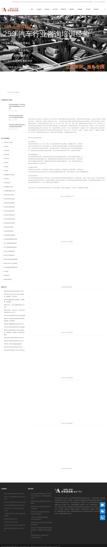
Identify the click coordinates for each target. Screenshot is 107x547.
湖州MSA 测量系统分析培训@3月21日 (14, 324)
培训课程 (80, 9)
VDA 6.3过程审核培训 (9, 251)
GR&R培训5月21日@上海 (10, 522)
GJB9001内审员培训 (9, 203)
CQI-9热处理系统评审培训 (10, 239)
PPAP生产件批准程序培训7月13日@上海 (14, 502)
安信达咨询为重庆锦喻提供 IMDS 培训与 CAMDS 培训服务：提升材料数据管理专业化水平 (41, 496)
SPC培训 (6, 146)
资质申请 (63, 9)
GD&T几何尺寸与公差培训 (10, 263)
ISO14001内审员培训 (9, 207)
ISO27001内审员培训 (9, 211)
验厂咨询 (55, 9)
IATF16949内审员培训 (9, 219)
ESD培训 (6, 271)
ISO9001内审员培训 (9, 194)
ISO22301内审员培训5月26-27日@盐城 (14, 327)
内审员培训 (6, 275)
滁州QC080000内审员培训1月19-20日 (14, 291)
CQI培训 (6, 170)
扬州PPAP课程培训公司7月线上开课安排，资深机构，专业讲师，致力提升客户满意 (14, 332)
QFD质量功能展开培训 (9, 190)
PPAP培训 (6, 158)
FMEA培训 (6, 154)
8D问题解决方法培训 (9, 174)
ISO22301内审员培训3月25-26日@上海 (14, 505)
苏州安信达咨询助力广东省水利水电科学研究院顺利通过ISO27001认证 (17, 106)
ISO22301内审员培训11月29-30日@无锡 (14, 315)
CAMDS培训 (7, 182)
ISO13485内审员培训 (9, 199)
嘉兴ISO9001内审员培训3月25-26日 (13, 347)
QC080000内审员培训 (9, 223)
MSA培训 (6, 162)
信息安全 (47, 9)
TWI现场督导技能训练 (9, 235)
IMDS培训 (6, 178)
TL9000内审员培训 (8, 231)
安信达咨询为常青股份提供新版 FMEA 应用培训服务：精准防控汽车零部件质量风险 (41, 530)
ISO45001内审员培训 (9, 215)
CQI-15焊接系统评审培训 (10, 247)
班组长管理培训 (8, 279)
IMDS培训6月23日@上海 (10, 519)
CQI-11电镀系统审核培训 (10, 243)
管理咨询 (71, 9)
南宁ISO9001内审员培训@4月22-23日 (14, 337)
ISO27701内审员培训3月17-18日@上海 (14, 493)
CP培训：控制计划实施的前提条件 (13, 344)
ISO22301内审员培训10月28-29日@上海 (14, 525)
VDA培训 (6, 166)
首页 (32, 9)
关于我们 (88, 9)
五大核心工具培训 (8, 142)
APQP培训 (6, 150)
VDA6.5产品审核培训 (9, 255)
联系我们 (96, 9)
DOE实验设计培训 (8, 186)
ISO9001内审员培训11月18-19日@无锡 (14, 350)
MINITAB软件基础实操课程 (10, 259)
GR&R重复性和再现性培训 (10, 267)
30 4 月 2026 (14, 110)
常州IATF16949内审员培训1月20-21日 (14, 340)
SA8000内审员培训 (8, 227)
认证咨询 (39, 9)
